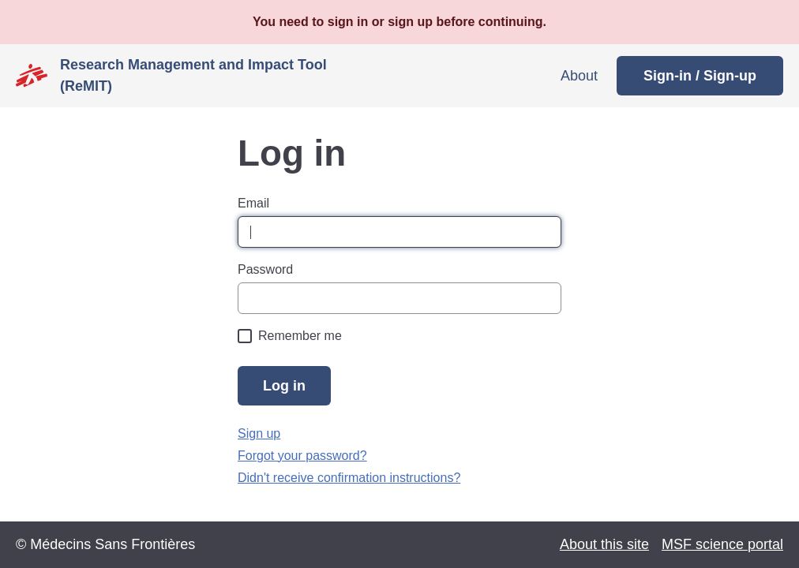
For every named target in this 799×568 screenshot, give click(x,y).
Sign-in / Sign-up (699, 76)
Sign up (259, 433)
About (579, 76)
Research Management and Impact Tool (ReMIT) (193, 75)
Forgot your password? (302, 455)
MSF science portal (722, 544)
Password (265, 269)
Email (253, 203)
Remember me (300, 335)
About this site (604, 544)
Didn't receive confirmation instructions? (349, 477)
